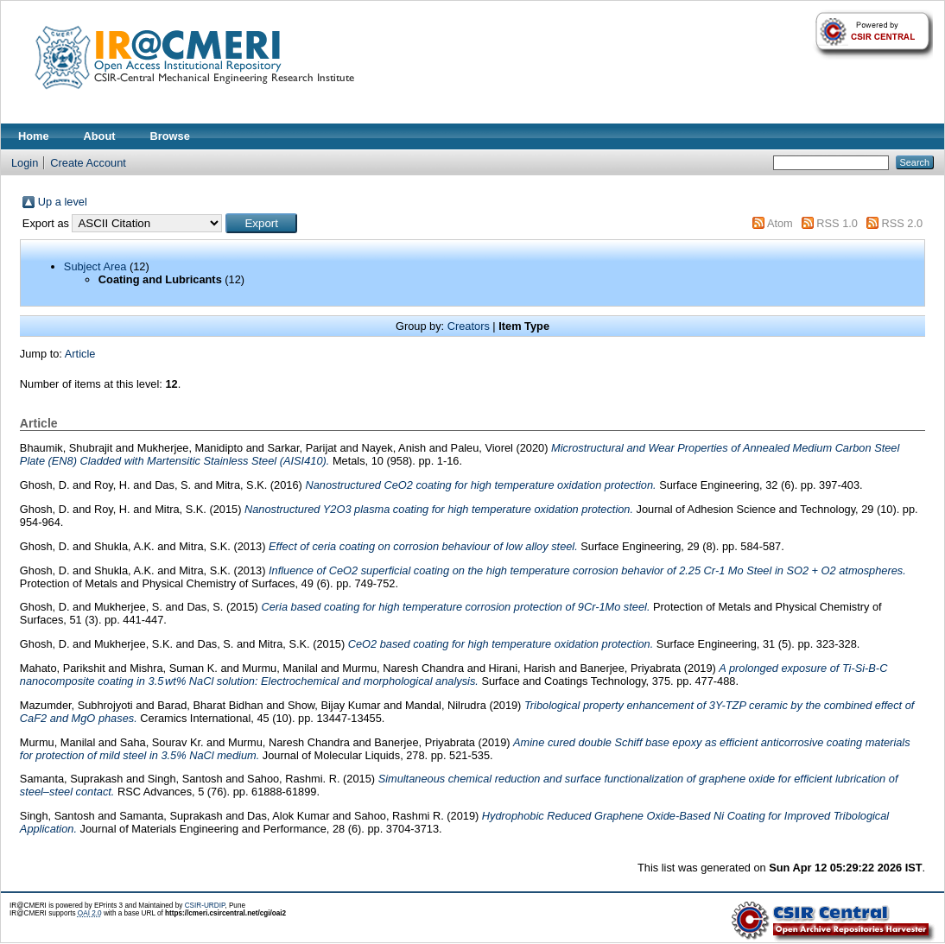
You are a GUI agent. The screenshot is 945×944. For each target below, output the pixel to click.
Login (24, 162)
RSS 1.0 (837, 223)
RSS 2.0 (902, 223)
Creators (468, 326)
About (100, 136)
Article (80, 353)
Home (33, 136)
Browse (170, 136)
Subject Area (95, 266)
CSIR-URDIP (205, 905)
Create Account (88, 162)
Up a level (62, 201)
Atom (780, 223)
